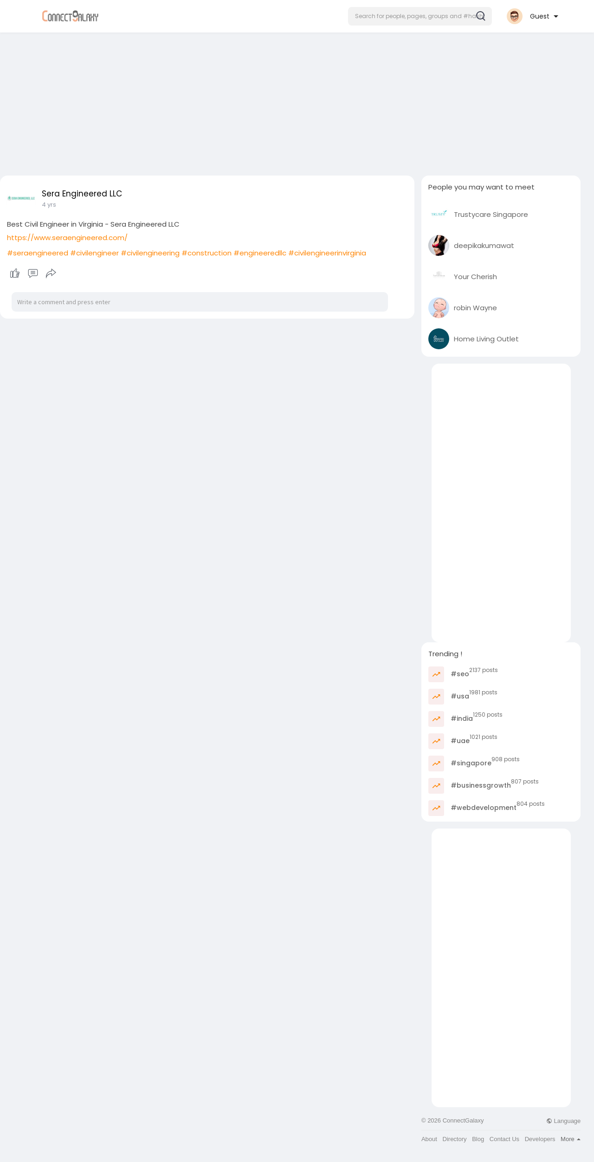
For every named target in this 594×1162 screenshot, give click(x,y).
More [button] (571, 1139)
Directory (455, 1139)
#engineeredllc (259, 253)
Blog (478, 1139)
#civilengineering (150, 253)
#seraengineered (37, 253)
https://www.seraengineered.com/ (67, 237)
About (429, 1139)
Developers (540, 1139)
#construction (206, 253)
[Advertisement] (297, 101)
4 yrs (49, 204)
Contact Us (504, 1139)
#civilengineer (94, 253)
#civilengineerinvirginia (327, 253)
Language (563, 1121)
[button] (420, 16)
